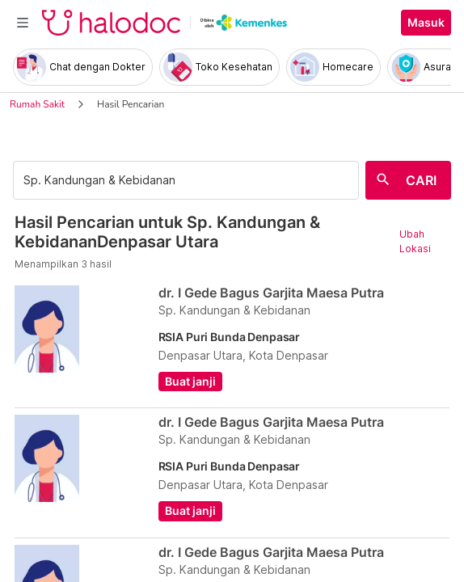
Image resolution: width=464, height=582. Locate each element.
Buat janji (190, 381)
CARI (421, 180)
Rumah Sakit (37, 104)
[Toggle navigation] (22, 23)
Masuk (426, 22)
